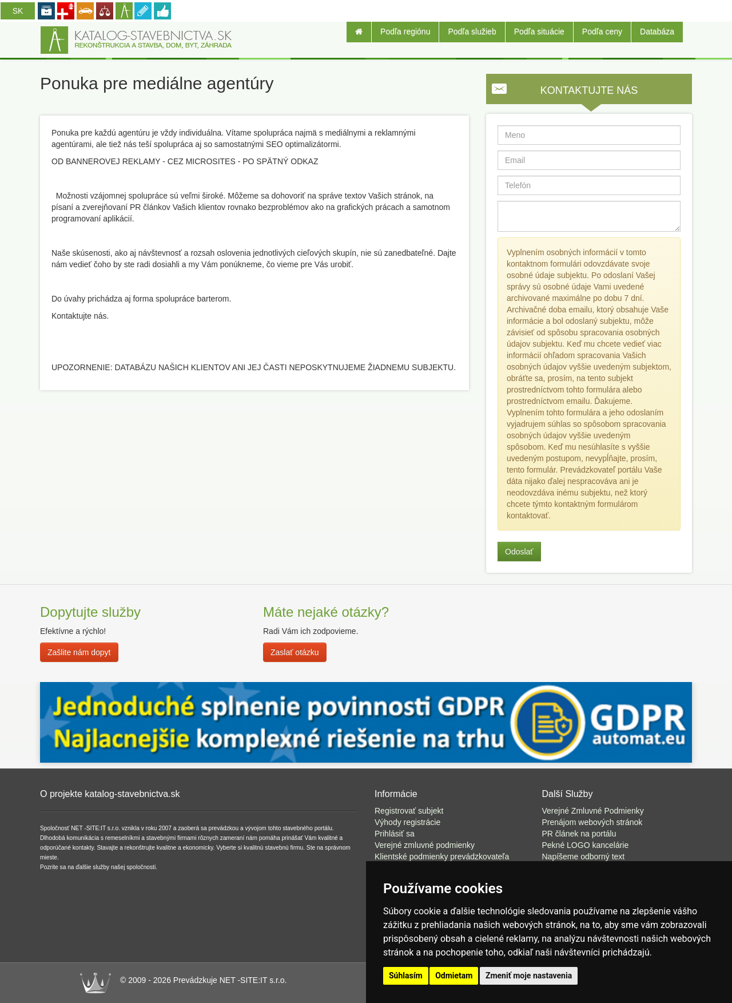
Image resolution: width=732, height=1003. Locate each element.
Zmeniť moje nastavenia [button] (529, 975)
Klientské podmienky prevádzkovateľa (442, 856)
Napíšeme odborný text (583, 856)
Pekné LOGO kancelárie (585, 845)
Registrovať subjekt (409, 810)
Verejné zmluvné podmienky (425, 845)
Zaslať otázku (294, 652)
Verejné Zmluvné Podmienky (593, 810)
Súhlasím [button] (406, 975)
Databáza (657, 31)
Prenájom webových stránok (592, 822)
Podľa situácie (539, 31)
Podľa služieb (472, 31)
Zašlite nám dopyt (79, 652)
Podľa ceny (602, 31)
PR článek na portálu (579, 833)
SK (18, 10)
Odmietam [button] (453, 975)
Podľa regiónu (405, 31)
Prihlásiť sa (395, 833)
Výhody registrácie (407, 822)
